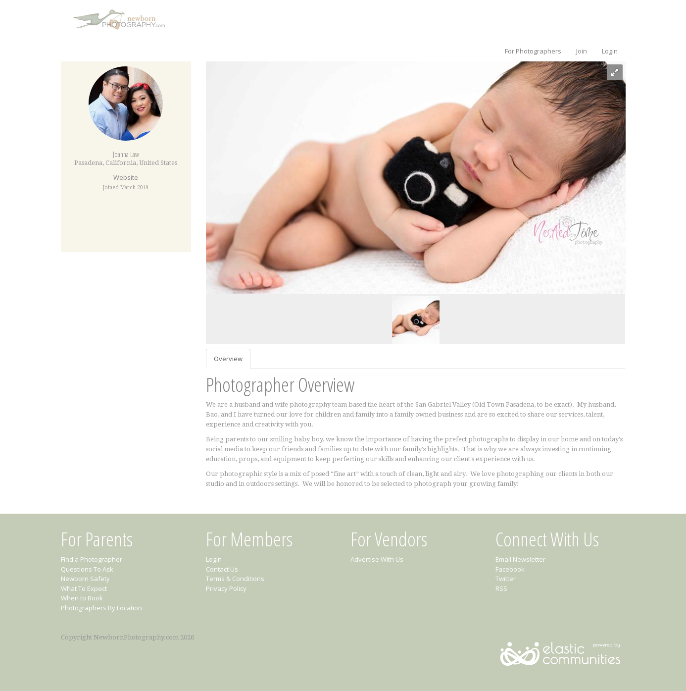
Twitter (505, 578)
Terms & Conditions (235, 578)
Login (610, 51)
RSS (501, 588)
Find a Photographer (91, 559)
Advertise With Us (376, 559)
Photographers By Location (101, 607)
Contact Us (222, 569)
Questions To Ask (87, 569)
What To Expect (84, 588)
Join (581, 51)
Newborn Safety (85, 578)
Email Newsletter (520, 559)
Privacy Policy (226, 588)
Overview (228, 358)
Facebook (510, 569)
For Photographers (533, 51)
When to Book (82, 597)
